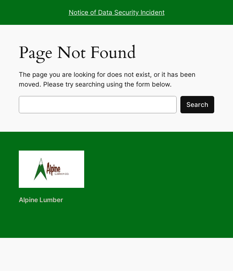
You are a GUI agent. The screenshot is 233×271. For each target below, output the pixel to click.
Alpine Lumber (41, 200)
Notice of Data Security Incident (117, 12)
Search (197, 104)
